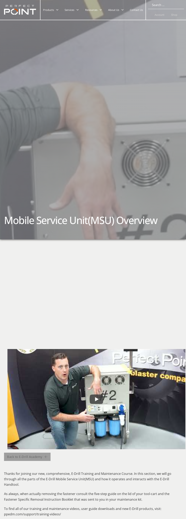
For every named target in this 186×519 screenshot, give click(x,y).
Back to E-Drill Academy (27, 457)
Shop (174, 15)
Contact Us (136, 10)
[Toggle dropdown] (57, 9)
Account (159, 15)
